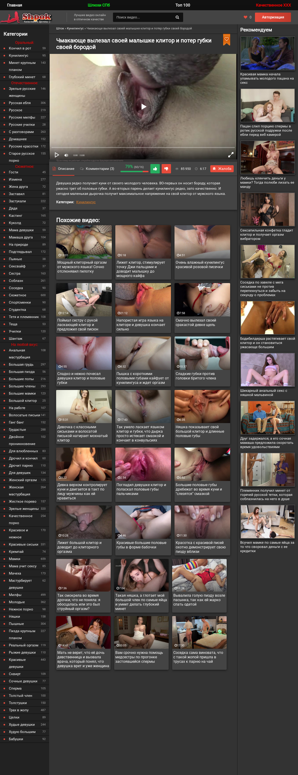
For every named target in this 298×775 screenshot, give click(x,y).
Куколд (15, 223)
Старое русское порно (22, 157)
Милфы (15, 595)
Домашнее (18, 139)
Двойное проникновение (22, 440)
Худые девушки (22, 724)
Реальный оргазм (23, 645)
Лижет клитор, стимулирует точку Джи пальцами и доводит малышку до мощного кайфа (140, 269)
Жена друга (18, 187)
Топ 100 (182, 5)
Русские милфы (22, 117)
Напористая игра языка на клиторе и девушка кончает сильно (140, 324)
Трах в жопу (19, 710)
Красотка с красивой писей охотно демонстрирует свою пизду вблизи (201, 547)
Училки (15, 331)
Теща (13, 324)
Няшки (14, 616)
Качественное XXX (273, 5)
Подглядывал (20, 252)
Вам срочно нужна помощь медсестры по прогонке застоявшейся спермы (139, 657)
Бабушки (16, 739)
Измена (15, 179)
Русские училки (22, 125)
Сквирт (15, 674)
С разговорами (21, 132)
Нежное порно (21, 609)
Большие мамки (22, 393)
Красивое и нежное (18, 533)
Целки (14, 717)
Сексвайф (17, 266)
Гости (13, 172)
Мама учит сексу (22, 566)
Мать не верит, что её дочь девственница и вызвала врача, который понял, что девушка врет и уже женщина (83, 659)
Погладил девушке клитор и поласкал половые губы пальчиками (141, 489)
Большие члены (22, 386)
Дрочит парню (21, 465)
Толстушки (18, 703)
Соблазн (16, 281)
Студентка (17, 310)
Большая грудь (21, 364)
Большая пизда (22, 372)
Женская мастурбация (19, 490)
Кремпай (16, 552)
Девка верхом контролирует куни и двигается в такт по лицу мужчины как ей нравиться (82, 491)
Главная (14, 5)
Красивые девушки (17, 663)
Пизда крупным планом (22, 634)
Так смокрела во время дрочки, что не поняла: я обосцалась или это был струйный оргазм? (78, 602)
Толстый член (20, 696)
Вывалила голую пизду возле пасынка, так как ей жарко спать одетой (199, 600)
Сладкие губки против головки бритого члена (196, 376)
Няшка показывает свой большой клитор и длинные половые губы (200, 431)
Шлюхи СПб (99, 5)
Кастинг (15, 216)
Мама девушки (21, 230)
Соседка (16, 288)
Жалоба (222, 169)
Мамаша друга (21, 237)
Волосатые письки (24, 415)
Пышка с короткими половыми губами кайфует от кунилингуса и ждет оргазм (142, 378)
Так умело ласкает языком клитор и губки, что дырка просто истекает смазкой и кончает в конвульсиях (140, 433)
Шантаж (15, 339)
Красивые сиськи (23, 544)
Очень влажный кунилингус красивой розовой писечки (200, 264)
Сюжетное (17, 295)
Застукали (17, 201)
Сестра (14, 273)
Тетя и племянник (24, 317)
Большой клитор (23, 401)
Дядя (13, 208)
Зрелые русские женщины (22, 92)
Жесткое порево (22, 501)
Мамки (14, 559)
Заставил (17, 194)
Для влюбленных (23, 451)
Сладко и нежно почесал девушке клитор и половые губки (81, 378)
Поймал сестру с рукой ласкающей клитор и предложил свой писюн (77, 324)
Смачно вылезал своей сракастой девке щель (196, 322)
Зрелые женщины (24, 509)
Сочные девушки (23, 681)
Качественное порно (21, 519)
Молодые (17, 602)
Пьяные (15, 259)
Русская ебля (20, 103)
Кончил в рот (20, 48)
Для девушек (20, 473)
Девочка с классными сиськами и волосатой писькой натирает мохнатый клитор (82, 433)
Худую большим (22, 732)
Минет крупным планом (22, 66)
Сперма (15, 688)
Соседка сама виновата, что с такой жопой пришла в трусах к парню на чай (198, 657)
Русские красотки (23, 146)
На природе (18, 244)
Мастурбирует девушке (20, 584)
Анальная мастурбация (19, 353)
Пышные (16, 624)
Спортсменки (20, 302)
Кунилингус (86, 202)
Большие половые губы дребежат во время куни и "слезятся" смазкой (199, 489)
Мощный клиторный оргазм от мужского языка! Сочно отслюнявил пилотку (82, 267)
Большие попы (21, 379)
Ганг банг (16, 422)
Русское (15, 110)
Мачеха (15, 573)
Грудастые (17, 430)
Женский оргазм (23, 480)
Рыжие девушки (22, 652)
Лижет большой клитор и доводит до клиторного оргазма (79, 547)
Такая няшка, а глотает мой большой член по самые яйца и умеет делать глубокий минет (141, 602)
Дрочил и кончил (23, 458)
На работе (17, 408)
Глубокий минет (22, 77)
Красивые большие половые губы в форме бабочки (141, 544)
